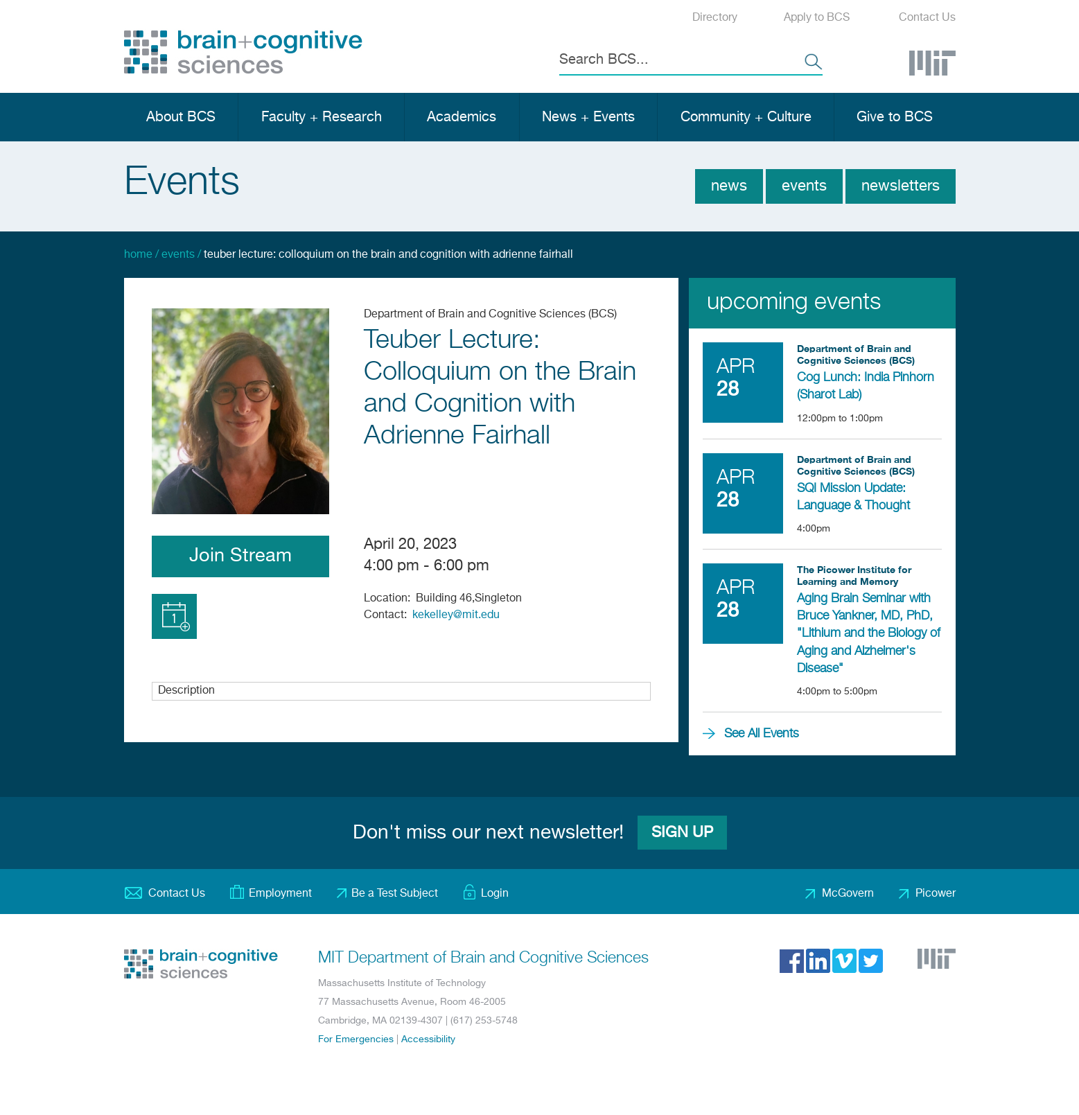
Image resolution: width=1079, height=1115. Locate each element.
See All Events (761, 734)
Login (495, 893)
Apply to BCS (817, 18)
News (729, 186)
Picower (935, 893)
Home (138, 255)
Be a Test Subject (394, 893)
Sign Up (682, 833)
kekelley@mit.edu (456, 615)
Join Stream (240, 556)
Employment (280, 893)
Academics (461, 117)
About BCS (181, 117)
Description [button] (186, 690)
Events (804, 186)
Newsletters (900, 186)
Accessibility (428, 1039)
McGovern (848, 893)
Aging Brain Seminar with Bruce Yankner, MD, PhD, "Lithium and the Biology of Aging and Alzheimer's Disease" (868, 633)
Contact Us (927, 18)
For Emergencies (356, 1039)
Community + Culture (746, 117)
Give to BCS (895, 117)
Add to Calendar (174, 616)
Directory (714, 18)
